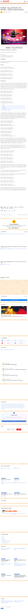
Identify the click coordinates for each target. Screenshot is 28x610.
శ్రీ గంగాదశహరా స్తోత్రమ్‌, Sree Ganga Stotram (10, 364)
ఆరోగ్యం (6, 407)
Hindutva (19, 404)
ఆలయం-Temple (10, 407)
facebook (8, 340)
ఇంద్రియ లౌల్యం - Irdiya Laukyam (5, 479)
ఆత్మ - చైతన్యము (12, 405)
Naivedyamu (15, 207)
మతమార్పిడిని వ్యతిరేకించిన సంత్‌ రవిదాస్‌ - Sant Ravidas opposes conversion (11, 316)
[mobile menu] (1, 1)
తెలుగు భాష (3, 409)
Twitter (9, 211)
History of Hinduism (4, 405)
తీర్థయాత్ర (22, 407)
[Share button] (14, 211)
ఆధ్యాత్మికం (20, 405)
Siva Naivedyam (4, 5)
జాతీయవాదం (15, 407)
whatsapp (21, 340)
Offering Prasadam (20, 207)
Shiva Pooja (6, 208)
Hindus (16, 404)
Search (18, 429)
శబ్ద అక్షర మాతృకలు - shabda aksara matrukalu (6, 576)
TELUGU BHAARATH (13, 224)
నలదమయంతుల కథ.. (17, 479)
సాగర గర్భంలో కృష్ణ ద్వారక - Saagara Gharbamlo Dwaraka (10, 375)
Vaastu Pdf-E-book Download (5, 542)
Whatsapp (12, 211)
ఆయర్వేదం (23, 405)
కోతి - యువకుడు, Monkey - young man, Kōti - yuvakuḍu (6, 494)
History (22, 404)
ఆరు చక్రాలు (3, 407)
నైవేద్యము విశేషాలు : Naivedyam (6, 110)
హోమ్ (1, 5)
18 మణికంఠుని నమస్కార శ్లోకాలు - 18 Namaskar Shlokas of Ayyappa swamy (13, 380)
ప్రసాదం (8, 207)
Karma (8, 405)
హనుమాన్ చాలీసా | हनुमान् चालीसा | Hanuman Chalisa (20, 560)
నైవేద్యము (5, 207)
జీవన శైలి (19, 407)
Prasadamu (2, 208)
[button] (27, 1)
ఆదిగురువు (16, 405)
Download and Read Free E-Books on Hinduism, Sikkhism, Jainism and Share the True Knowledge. (14, 514)
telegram (21, 343)
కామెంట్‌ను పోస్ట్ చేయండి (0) (14, 300)
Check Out (8, 606)
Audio (2, 536)
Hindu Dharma (3, 404)
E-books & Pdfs (3, 539)
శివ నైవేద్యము (11, 207)
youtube (8, 343)
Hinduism (12, 404)
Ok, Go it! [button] (2, 608)
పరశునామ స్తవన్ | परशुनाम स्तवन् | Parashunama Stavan (5, 560)
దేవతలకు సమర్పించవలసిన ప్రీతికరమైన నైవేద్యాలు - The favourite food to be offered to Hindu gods (13, 108)
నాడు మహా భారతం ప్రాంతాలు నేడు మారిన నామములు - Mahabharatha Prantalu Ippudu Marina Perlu (14, 370)
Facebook (6, 210)
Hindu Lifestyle (8, 404)
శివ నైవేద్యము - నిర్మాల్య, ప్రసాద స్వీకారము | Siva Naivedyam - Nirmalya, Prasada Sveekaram (13, 106)
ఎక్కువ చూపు (25, 231)
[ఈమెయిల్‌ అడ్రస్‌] (14, 419)
